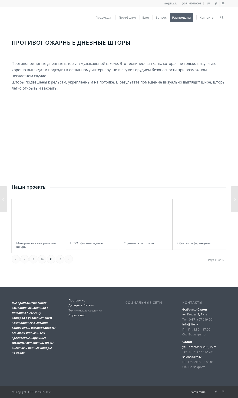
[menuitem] (191, 3)
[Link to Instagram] (222, 3)
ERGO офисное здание (86, 243)
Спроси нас (77, 315)
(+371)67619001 (191, 3)
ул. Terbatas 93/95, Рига (199, 347)
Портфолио (77, 300)
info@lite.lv (170, 3)
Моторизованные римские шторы (36, 244)
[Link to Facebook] (215, 3)
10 (42, 259)
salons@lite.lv (192, 357)
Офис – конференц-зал (194, 243)
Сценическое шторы (139, 243)
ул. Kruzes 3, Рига (195, 314)
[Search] (221, 17)
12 (59, 259)
